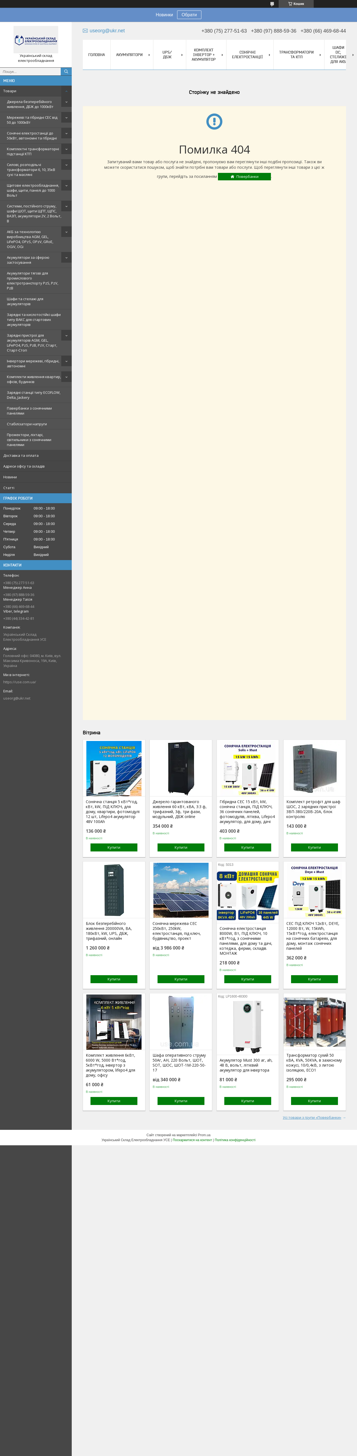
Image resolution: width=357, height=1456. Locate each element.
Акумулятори (129, 54)
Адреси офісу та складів (24, 466)
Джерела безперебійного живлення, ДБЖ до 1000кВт (30, 104)
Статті (8, 487)
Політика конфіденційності (235, 1140)
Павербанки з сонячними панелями (29, 411)
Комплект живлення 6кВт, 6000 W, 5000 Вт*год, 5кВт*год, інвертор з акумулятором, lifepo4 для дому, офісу (110, 1065)
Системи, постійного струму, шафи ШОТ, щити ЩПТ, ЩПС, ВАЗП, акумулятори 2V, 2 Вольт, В (34, 213)
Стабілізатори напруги (27, 423)
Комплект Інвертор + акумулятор (204, 55)
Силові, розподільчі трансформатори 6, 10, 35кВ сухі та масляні (31, 169)
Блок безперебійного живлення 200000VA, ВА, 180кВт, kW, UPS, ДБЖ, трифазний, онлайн (109, 931)
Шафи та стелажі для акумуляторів (25, 301)
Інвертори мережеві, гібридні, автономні (33, 363)
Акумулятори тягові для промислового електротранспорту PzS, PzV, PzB (32, 281)
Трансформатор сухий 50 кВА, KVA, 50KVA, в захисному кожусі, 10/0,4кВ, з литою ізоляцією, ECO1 (314, 1063)
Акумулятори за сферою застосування (28, 260)
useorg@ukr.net (16, 698)
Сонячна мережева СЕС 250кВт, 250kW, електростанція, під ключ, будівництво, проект (177, 931)
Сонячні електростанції (247, 54)
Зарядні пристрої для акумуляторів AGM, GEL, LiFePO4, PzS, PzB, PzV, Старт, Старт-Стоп (32, 343)
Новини (10, 476)
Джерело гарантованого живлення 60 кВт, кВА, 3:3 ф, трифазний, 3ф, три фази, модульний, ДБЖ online (180, 809)
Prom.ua (204, 1135)
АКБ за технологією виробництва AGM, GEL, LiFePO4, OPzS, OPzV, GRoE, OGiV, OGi (30, 239)
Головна (96, 54)
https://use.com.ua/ (19, 681)
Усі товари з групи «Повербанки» (312, 1117)
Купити (114, 847)
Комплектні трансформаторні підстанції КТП (33, 151)
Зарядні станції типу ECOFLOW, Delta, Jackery (33, 395)
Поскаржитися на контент (192, 1140)
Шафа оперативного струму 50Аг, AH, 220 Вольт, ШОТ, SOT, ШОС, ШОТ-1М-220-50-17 (179, 1063)
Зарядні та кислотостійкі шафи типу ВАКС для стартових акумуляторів (34, 319)
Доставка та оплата (21, 455)
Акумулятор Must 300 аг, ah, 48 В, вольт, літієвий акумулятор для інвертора (246, 1065)
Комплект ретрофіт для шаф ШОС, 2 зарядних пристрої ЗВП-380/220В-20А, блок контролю (313, 809)
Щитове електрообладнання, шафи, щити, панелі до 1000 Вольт (33, 190)
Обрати (189, 14)
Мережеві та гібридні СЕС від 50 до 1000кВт (32, 120)
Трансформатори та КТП (296, 54)
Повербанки (247, 176)
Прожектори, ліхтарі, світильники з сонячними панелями (29, 439)
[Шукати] (66, 71)
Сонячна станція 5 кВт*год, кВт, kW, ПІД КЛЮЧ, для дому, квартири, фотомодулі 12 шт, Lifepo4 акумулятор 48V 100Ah (113, 811)
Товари (9, 90)
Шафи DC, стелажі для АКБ (338, 54)
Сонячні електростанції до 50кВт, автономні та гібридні (32, 136)
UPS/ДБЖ (167, 54)
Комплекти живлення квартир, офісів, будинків (34, 379)
